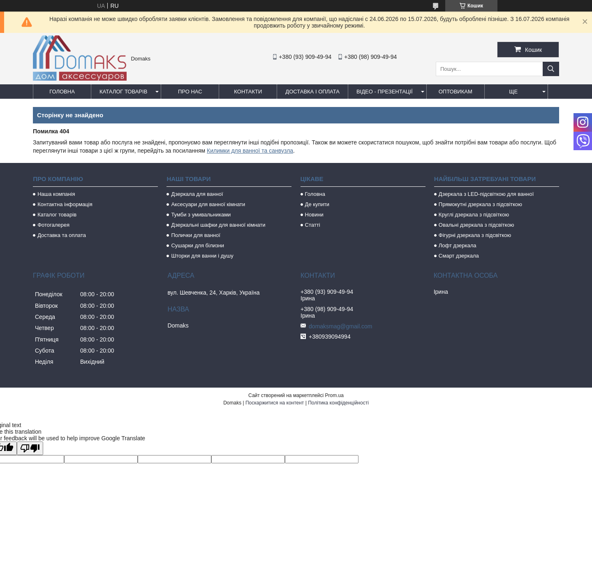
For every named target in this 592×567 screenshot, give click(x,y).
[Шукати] (551, 69)
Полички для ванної (195, 235)
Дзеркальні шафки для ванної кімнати (218, 225)
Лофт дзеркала (457, 245)
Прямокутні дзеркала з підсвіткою (480, 204)
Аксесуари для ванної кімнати (208, 204)
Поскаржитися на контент (274, 403)
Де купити (317, 204)
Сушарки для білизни (197, 245)
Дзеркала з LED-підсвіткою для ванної (486, 194)
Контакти (248, 91)
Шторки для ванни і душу (202, 256)
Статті (312, 225)
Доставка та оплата (61, 235)
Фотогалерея (53, 225)
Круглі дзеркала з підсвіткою (474, 214)
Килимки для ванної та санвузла (250, 150)
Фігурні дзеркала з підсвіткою (475, 235)
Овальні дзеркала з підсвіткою (476, 225)
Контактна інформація (64, 204)
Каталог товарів (123, 91)
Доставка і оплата (312, 91)
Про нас (190, 91)
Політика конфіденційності (338, 403)
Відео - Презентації (384, 91)
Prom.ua (334, 395)
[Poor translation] (30, 448)
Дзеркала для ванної (197, 194)
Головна (62, 91)
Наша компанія (56, 194)
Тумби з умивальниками (201, 214)
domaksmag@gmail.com (340, 326)
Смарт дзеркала (459, 256)
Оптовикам (455, 91)
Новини (314, 214)
